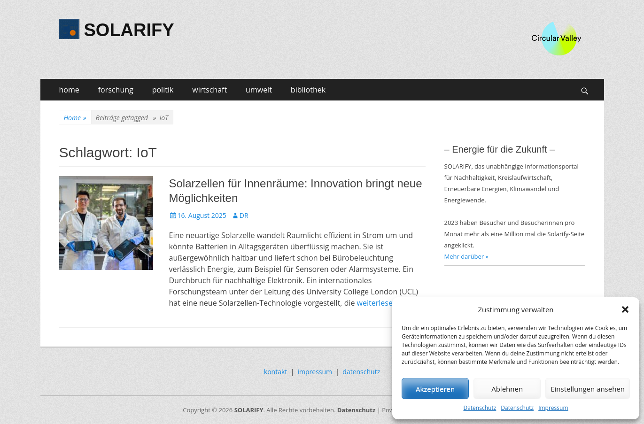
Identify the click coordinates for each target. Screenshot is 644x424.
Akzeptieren (435, 388)
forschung (115, 90)
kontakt (275, 371)
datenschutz (361, 371)
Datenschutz (479, 408)
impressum (315, 371)
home (69, 90)
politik (163, 90)
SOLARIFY (129, 30)
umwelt (259, 90)
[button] (625, 309)
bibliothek (308, 90)
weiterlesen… (380, 303)
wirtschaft (209, 90)
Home (75, 118)
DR (244, 215)
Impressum (553, 408)
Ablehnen (507, 388)
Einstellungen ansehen (588, 388)
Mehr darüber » (466, 256)
